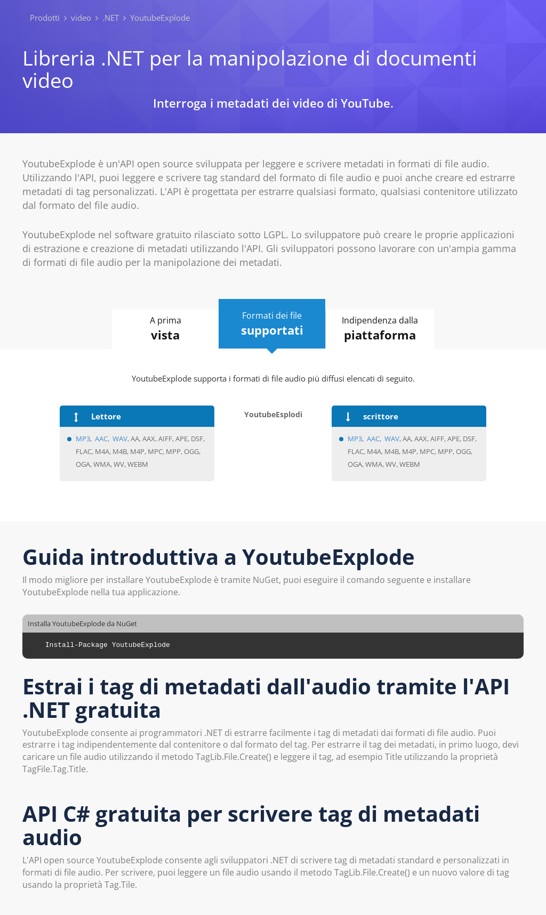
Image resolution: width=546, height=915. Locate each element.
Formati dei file (272, 324)
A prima (165, 328)
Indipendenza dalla (380, 328)
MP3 (83, 438)
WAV (120, 438)
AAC (101, 438)
